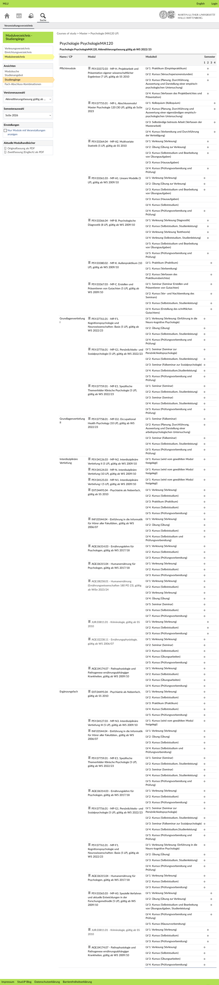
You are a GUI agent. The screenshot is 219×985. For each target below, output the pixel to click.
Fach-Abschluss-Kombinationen (23, 84)
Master (83, 33)
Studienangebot (14, 75)
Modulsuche (12, 71)
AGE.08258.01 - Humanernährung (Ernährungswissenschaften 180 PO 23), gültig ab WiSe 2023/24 (114, 585)
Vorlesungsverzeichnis (17, 48)
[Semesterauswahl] (28, 115)
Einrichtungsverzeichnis (18, 52)
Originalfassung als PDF (21, 148)
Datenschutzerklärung (47, 982)
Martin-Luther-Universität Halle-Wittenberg (187, 14)
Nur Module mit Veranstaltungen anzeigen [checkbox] (26, 132)
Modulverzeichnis (15, 57)
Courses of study (66, 33)
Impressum (8, 982)
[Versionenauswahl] (28, 99)
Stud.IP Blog (24, 982)
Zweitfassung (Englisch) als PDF (26, 152)
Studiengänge (12, 79)
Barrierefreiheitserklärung (77, 982)
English (201, 3)
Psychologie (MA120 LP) (104, 33)
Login (214, 3)
